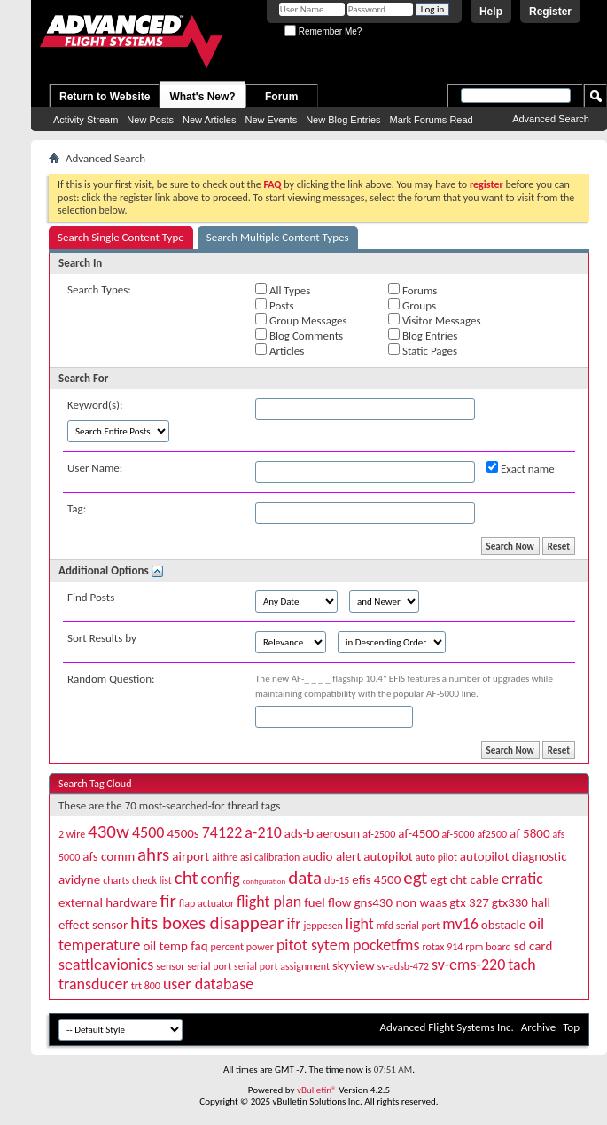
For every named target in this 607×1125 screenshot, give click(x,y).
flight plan (269, 901)
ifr (294, 924)
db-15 (336, 880)
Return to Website (104, 96)
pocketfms (386, 945)
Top (571, 1027)
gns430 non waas (400, 902)
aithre (224, 857)
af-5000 (457, 834)
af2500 (492, 834)
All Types (282, 290)
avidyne (79, 879)
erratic (522, 878)
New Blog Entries (343, 119)
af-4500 (418, 833)
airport (190, 856)
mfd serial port (408, 925)
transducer (93, 984)
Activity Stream (85, 119)
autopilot (388, 856)
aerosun (338, 833)
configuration (264, 881)
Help (490, 11)
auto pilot (436, 857)
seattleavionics (105, 964)
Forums (412, 290)
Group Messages (300, 320)
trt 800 (145, 986)
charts (116, 880)
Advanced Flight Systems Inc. (446, 1027)
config (219, 878)
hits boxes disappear (207, 922)
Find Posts (90, 597)
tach (522, 964)
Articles (279, 350)
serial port (209, 966)
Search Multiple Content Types (277, 237)
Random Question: (111, 678)
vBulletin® (317, 1090)
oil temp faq (175, 946)
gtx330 (510, 902)
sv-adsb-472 (403, 966)
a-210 (263, 832)
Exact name (520, 468)
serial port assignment (282, 966)
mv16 (460, 924)
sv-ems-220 (468, 964)
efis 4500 (376, 879)
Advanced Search (550, 118)
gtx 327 (469, 902)
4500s (182, 833)
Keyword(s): (95, 404)
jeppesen (322, 925)
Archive (538, 1027)
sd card (533, 946)
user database (208, 984)
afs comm (108, 856)
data (305, 877)
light (360, 924)
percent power (241, 947)
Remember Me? (323, 31)
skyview (353, 965)
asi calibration (270, 857)
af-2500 (378, 834)
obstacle (503, 925)
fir (167, 900)
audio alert (331, 856)
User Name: (94, 467)
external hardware (107, 902)
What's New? (202, 96)
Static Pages (422, 350)
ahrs (153, 854)
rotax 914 (442, 947)
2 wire (71, 834)
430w (108, 831)
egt (415, 877)
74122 (222, 832)
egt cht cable (464, 879)
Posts (274, 305)
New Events (271, 119)
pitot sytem (313, 945)
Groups (412, 305)
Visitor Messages (434, 320)
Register (550, 11)
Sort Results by (101, 638)
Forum (281, 96)
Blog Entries (422, 335)
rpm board (488, 947)
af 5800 (529, 833)
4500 (148, 832)
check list (152, 880)
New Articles (210, 119)
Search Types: (99, 289)
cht (186, 877)
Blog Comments (299, 335)
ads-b (299, 833)
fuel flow (327, 902)
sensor (170, 966)
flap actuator (206, 903)
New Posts (150, 119)
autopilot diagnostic (513, 856)
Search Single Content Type (121, 237)
